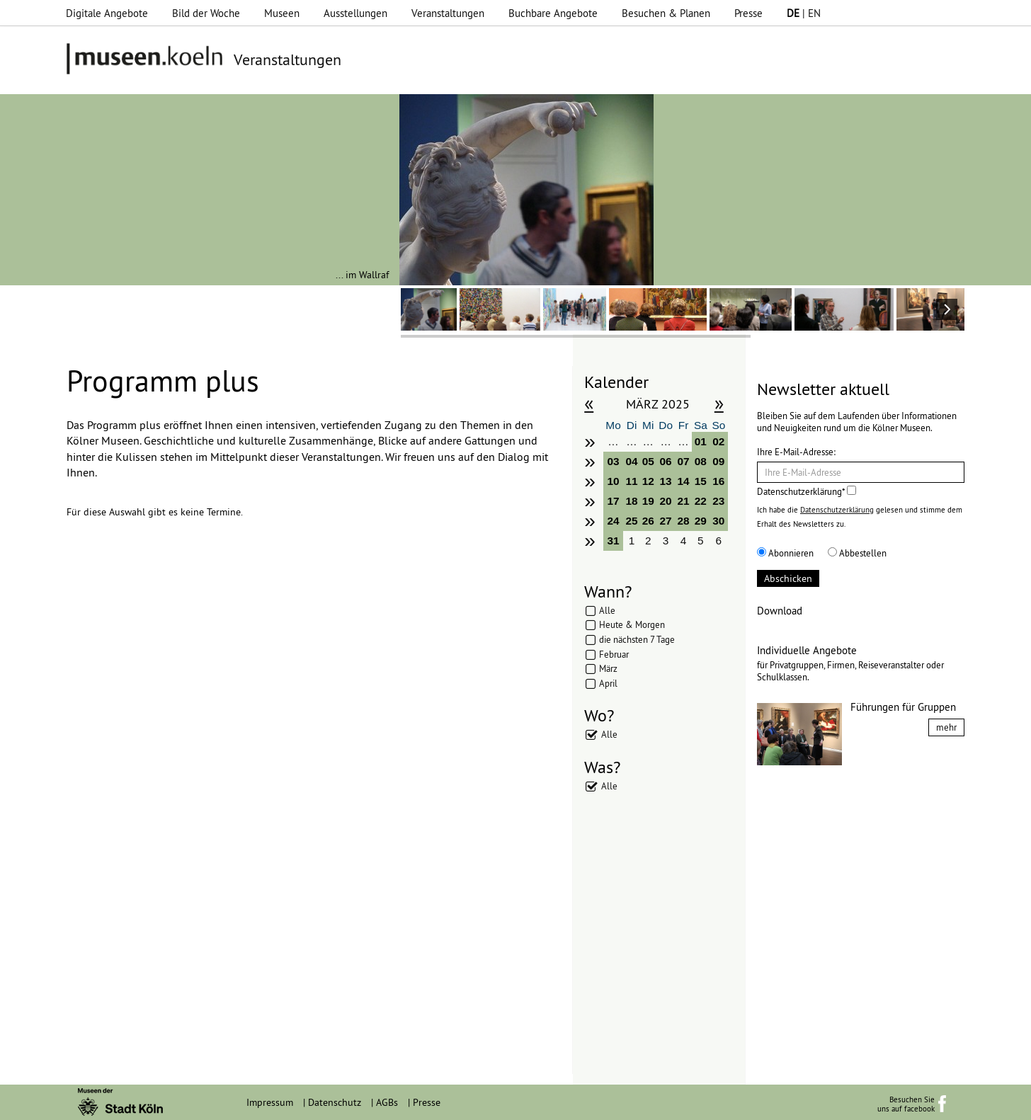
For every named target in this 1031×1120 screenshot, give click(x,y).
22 (701, 501)
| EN (804, 13)
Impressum (269, 1102)
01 (701, 441)
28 (683, 521)
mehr (946, 727)
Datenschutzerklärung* (806, 491)
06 (666, 461)
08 (701, 461)
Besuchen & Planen (666, 13)
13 (666, 481)
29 (701, 521)
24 (613, 521)
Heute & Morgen (632, 624)
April (608, 683)
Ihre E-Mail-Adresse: (796, 451)
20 (666, 501)
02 (718, 441)
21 (683, 501)
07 (683, 461)
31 (613, 541)
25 (632, 521)
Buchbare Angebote (553, 13)
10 (613, 481)
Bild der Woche (206, 13)
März (608, 668)
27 (666, 521)
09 (718, 461)
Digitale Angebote (107, 13)
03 (613, 461)
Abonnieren (785, 553)
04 (632, 461)
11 (632, 481)
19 (648, 501)
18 (632, 501)
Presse (748, 13)
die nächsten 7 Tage (637, 639)
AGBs (387, 1102)
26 (648, 521)
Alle (607, 610)
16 (718, 481)
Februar (614, 654)
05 (648, 461)
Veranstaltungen (447, 13)
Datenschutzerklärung (837, 510)
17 (613, 501)
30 (718, 521)
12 (648, 481)
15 (701, 481)
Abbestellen (857, 553)
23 (718, 501)
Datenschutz (334, 1102)
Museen (282, 13)
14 (683, 481)
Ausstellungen (355, 13)
